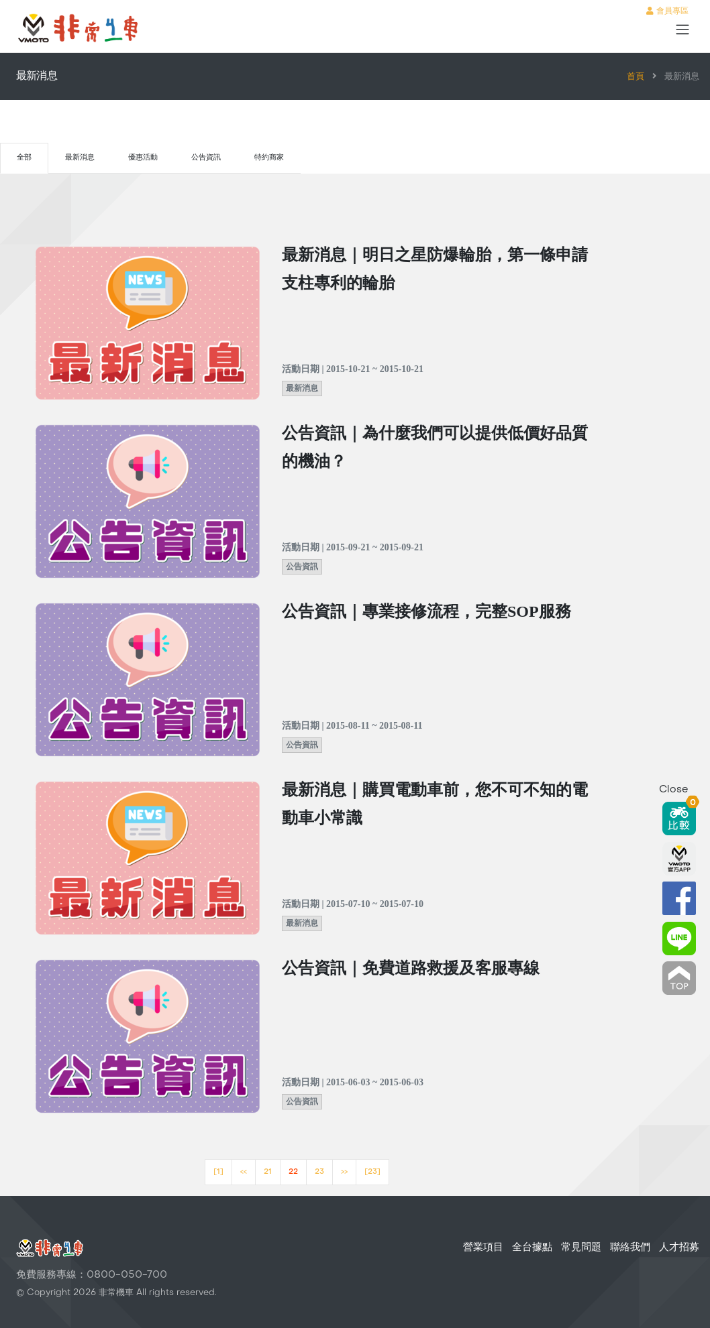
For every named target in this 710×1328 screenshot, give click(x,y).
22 (293, 1172)
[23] (372, 1172)
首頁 (635, 77)
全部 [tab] (24, 158)
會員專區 (667, 11)
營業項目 (483, 1247)
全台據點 (532, 1247)
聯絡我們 (630, 1247)
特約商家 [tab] (269, 158)
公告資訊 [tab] (206, 158)
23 (319, 1172)
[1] (218, 1172)
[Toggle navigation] (682, 29)
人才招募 (679, 1247)
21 (268, 1172)
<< (243, 1172)
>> (344, 1172)
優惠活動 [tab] (143, 158)
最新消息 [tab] (80, 158)
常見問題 (581, 1247)
